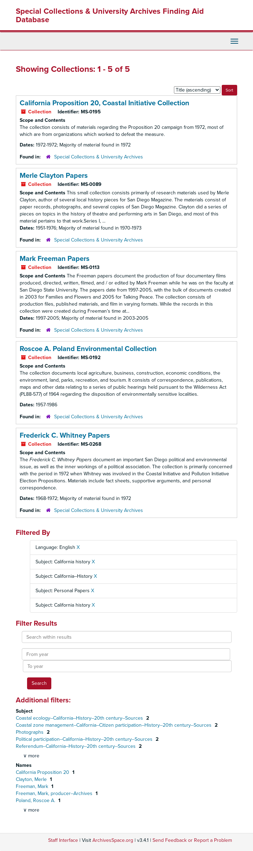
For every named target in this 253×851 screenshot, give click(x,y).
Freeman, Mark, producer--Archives (55, 793)
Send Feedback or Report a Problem (192, 840)
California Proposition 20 (43, 772)
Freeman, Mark (33, 786)
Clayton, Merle (32, 779)
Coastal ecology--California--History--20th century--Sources (80, 718)
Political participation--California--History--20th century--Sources (85, 739)
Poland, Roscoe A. (36, 800)
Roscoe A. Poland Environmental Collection (88, 349)
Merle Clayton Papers (54, 175)
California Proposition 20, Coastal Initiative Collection (104, 103)
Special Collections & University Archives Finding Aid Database (110, 15)
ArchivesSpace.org (112, 840)
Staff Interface (63, 840)
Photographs (30, 732)
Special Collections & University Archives (98, 157)
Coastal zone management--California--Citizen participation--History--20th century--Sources (114, 725)
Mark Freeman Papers (55, 259)
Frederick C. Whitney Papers (65, 435)
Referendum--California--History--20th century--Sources (76, 746)
